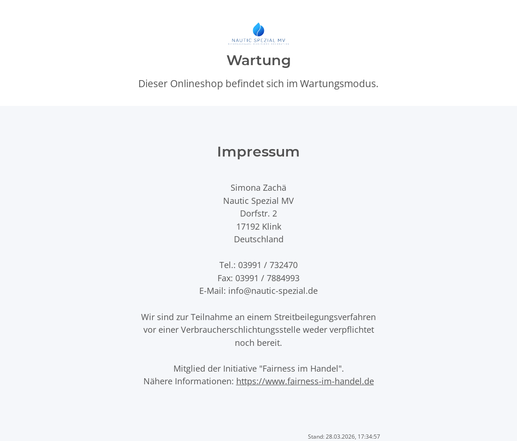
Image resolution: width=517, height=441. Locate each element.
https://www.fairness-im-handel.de (305, 381)
